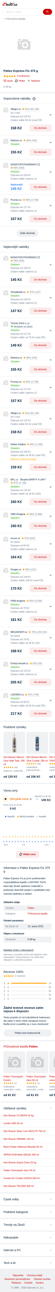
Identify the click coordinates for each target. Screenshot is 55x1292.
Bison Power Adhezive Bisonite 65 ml (23, 1147)
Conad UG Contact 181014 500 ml (21, 1178)
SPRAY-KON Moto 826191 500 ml (21, 1154)
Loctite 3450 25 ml (13, 1123)
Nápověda (18, 1275)
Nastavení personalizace (17, 1279)
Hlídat (20, 81)
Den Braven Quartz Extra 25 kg (20, 1162)
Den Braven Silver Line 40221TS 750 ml (24, 1131)
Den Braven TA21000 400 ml (19, 1186)
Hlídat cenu (27, 854)
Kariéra (39, 1282)
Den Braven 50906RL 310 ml (19, 1139)
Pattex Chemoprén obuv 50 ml (19, 1170)
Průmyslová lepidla (15, 19)
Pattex (31, 908)
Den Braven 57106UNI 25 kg (19, 1115)
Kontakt (28, 1282)
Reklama (16, 1282)
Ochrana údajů (34, 1275)
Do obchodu (40, 128)
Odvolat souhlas (42, 1279)
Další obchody (27, 233)
